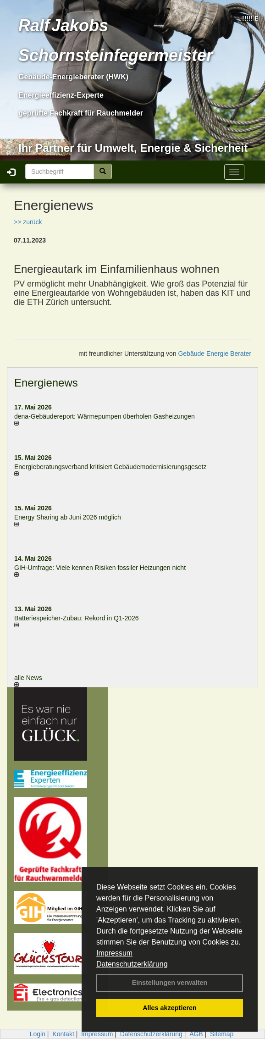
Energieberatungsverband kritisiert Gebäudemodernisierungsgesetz (110, 466)
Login (37, 1034)
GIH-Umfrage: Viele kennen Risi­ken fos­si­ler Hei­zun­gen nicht (100, 567)
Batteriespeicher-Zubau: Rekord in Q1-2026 (76, 618)
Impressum (114, 953)
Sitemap (221, 1034)
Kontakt (63, 1034)
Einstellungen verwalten (170, 982)
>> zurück (28, 222)
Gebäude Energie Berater (214, 353)
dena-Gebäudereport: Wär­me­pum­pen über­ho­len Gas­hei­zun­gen (104, 416)
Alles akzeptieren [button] (170, 1007)
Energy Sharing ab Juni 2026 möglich (67, 517)
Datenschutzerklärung (132, 964)
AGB (196, 1034)
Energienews (46, 382)
